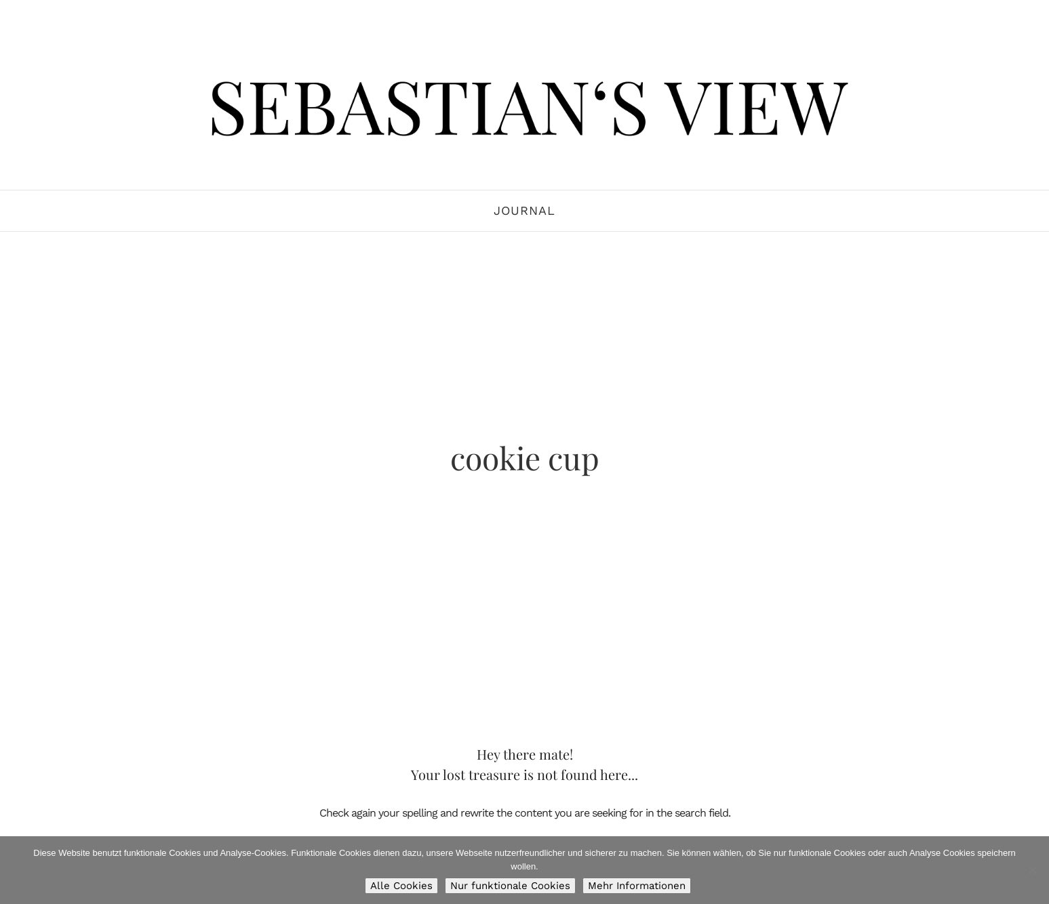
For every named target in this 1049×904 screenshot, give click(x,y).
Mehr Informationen (637, 886)
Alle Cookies (401, 886)
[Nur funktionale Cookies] (1032, 870)
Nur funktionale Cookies (510, 886)
